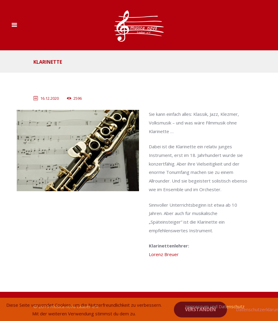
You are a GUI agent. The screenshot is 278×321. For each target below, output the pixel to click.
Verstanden (200, 309)
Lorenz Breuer (164, 254)
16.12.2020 (49, 98)
